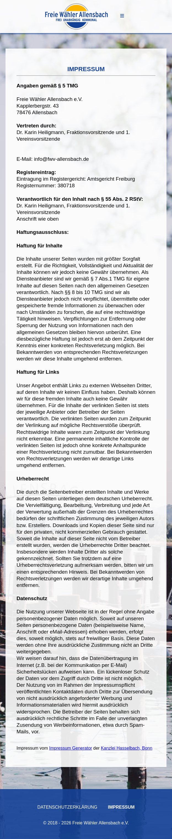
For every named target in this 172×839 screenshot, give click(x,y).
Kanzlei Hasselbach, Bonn (126, 748)
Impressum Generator (70, 748)
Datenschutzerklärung (67, 807)
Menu (122, 15)
